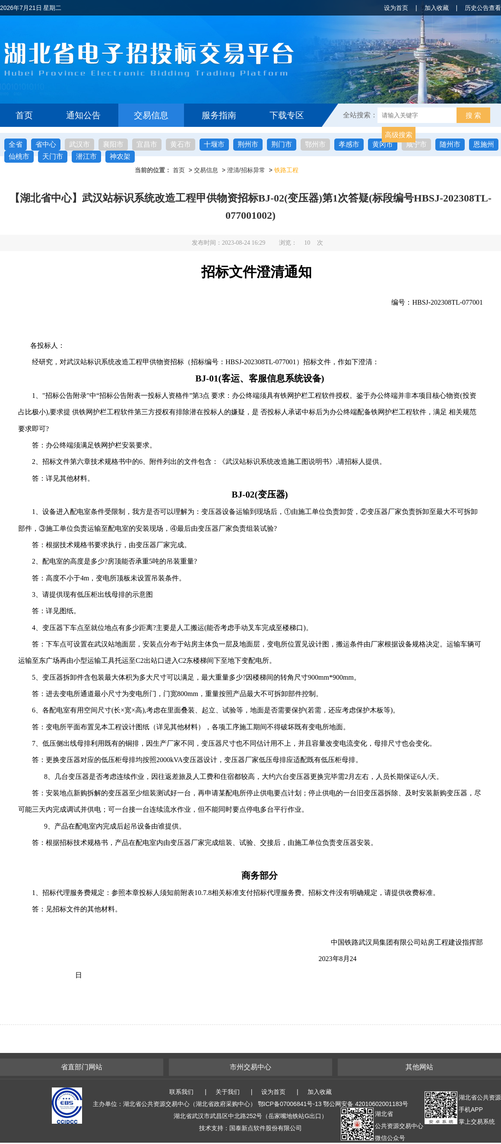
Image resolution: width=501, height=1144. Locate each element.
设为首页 (396, 7)
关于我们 (228, 1091)
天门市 (52, 156)
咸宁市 (416, 144)
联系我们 (181, 1091)
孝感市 (349, 144)
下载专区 (287, 115)
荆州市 (248, 144)
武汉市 (79, 144)
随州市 (450, 144)
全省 (15, 144)
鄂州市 (315, 144)
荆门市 (281, 144)
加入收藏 (437, 7)
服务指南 (219, 115)
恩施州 (483, 144)
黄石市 (180, 144)
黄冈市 (382, 144)
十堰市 (214, 144)
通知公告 (83, 115)
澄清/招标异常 (246, 170)
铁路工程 (286, 170)
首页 (24, 115)
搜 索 (473, 115)
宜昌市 (146, 144)
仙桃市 (19, 156)
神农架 (120, 156)
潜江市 (86, 156)
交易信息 (151, 115)
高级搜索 (398, 135)
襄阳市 (113, 144)
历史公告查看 (483, 7)
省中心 (45, 144)
